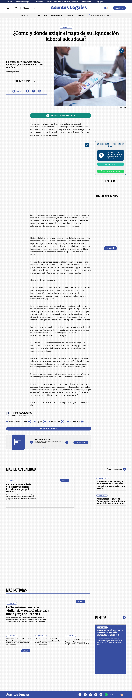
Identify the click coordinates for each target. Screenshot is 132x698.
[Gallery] (49, 441)
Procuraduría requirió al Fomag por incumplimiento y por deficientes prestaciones (110, 501)
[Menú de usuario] (106, 8)
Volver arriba (116, 695)
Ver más (110, 248)
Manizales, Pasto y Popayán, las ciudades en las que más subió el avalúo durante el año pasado (110, 484)
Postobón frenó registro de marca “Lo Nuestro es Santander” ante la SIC (110, 632)
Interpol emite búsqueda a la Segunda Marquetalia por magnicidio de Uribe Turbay (77, 642)
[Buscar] (16, 8)
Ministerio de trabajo (18, 421)
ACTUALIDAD (26, 15)
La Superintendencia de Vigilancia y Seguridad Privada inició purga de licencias (18, 488)
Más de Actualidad (21, 469)
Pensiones (55, 421)
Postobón (39, 2)
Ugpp (39, 421)
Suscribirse (119, 8)
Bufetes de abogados (23, 2)
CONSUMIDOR (56, 15)
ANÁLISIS (81, 15)
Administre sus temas (49, 429)
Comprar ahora (110, 164)
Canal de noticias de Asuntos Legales (60, 115)
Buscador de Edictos (100, 15)
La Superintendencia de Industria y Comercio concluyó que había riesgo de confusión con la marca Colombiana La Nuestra (109, 641)
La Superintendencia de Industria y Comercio (62, 2)
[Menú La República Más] (7, 8)
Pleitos (100, 617)
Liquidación (74, 421)
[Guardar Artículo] (17, 91)
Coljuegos (99, 2)
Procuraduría (86, 2)
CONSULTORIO (41, 15)
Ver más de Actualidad (116, 469)
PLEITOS (70, 15)
